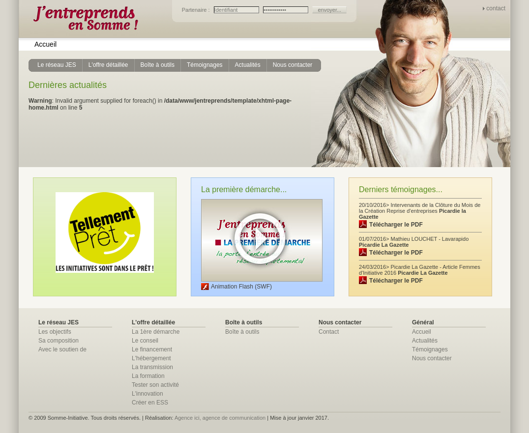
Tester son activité (155, 384)
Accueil (45, 44)
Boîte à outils (242, 331)
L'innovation (147, 393)
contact (495, 8)
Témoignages (430, 349)
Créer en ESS (150, 402)
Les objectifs (54, 331)
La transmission (152, 367)
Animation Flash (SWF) (241, 286)
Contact (329, 331)
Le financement (152, 349)
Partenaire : (196, 10)
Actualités (425, 340)
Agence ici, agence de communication (220, 418)
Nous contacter (432, 358)
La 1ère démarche (155, 331)
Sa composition (58, 340)
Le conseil (145, 340)
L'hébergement (151, 358)
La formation (148, 376)
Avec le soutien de (62, 349)
